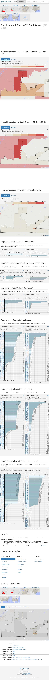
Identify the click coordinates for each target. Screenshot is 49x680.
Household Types (5, 566)
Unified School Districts (17, 606)
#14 (48, 326)
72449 (34, 659)
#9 (23, 270)
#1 (47, 61)
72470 (40, 659)
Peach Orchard (16, 645)
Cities (3, 606)
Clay (13, 643)
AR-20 (14, 653)
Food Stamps (21, 564)
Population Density (5, 59)
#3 (47, 129)
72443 (28, 659)
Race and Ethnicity (5, 564)
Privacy (27, 668)
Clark (20, 647)
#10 (48, 270)
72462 (37, 659)
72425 (20, 657)
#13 (23, 326)
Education (35, 1)
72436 (23, 659)
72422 (17, 657)
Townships (8, 606)
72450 (25, 657)
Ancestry (3, 574)
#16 (48, 395)
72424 (20, 659)
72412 (17, 659)
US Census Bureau (27, 673)
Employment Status (22, 561)
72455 (28, 657)
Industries (20, 569)
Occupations (20, 566)
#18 (48, 468)
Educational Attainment (39, 559)
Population (13, 59)
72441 (25, 659)
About (21, 668)
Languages (4, 577)
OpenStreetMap (24, 674)
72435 (23, 657)
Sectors (19, 572)
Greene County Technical (21, 649)
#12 (48, 294)
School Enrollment (38, 561)
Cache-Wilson (15, 647)
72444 (31, 659)
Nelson (22, 647)
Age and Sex (4, 561)
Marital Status (4, 569)
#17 (23, 468)
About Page (43, 545)
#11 (23, 294)
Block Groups (26, 606)
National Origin (5, 572)
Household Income (22, 559)
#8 (48, 249)
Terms (24, 668)
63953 (14, 659)
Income (29, 1)
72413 (14, 657)
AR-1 (14, 651)
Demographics (21, 1)
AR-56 (14, 655)
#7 (23, 249)
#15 (23, 395)
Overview (15, 1)
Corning (14, 649)
